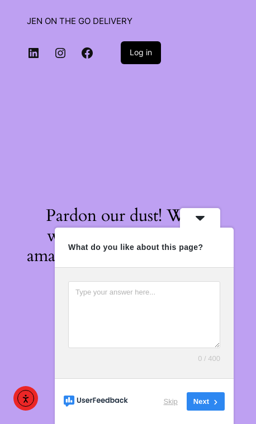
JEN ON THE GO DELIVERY (79, 21)
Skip (171, 401)
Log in (141, 52)
